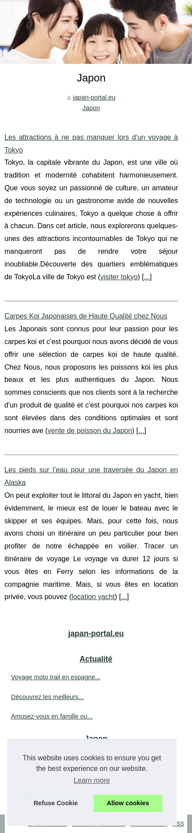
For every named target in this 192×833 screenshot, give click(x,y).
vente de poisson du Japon (90, 430)
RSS (178, 823)
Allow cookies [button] (128, 803)
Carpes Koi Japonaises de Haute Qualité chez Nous (85, 316)
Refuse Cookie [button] (56, 803)
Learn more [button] (92, 780)
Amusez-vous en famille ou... (52, 716)
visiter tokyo (118, 277)
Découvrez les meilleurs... (47, 696)
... (147, 277)
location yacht (93, 596)
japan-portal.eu (94, 97)
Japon (91, 107)
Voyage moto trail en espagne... (55, 677)
